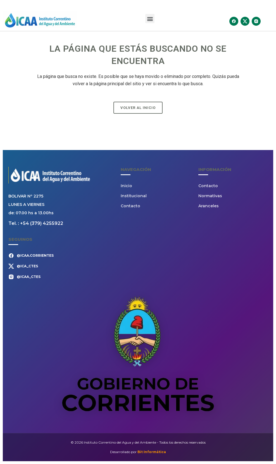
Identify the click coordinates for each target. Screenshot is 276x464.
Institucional (134, 195)
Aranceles (208, 205)
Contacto (130, 205)
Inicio (126, 185)
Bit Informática (151, 452)
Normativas (210, 195)
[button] (149, 18)
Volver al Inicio (138, 108)
